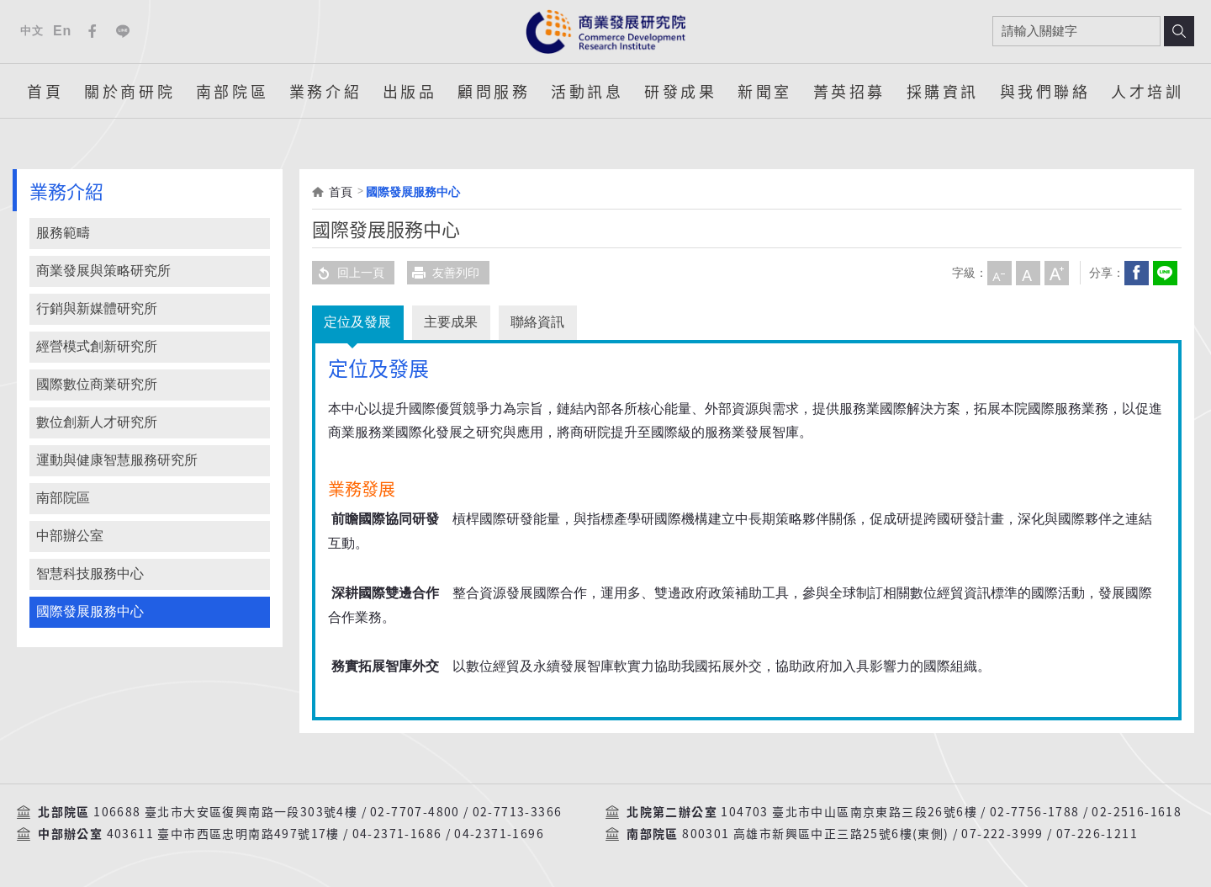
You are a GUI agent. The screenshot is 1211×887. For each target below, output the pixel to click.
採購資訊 (943, 91)
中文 (31, 30)
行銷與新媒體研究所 (96, 308)
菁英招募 (849, 91)
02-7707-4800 (415, 812)
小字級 (999, 272)
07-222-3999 (1002, 834)
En (62, 31)
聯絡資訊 (540, 322)
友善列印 (443, 272)
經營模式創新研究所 (96, 346)
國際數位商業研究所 (96, 384)
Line (123, 31)
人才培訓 (1147, 91)
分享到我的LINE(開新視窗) (1165, 272)
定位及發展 (358, 322)
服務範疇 (63, 233)
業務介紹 (325, 91)
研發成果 (680, 91)
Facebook (92, 31)
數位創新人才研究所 (96, 422)
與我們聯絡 (1045, 91)
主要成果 (452, 322)
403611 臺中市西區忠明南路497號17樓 (223, 834)
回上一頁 (348, 272)
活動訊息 (587, 91)
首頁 (45, 91)
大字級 (1056, 272)
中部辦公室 (69, 535)
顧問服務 (493, 91)
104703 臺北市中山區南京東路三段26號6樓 (849, 812)
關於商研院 (129, 91)
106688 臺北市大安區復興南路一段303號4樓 (225, 812)
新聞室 (765, 91)
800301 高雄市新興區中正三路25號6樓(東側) (815, 834)
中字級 (1027, 272)
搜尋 (1179, 31)
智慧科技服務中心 (90, 573)
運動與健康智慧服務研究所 (117, 460)
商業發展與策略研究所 (103, 270)
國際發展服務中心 (90, 611)
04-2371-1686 (397, 834)
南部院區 (232, 91)
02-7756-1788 (1035, 812)
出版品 (410, 91)
